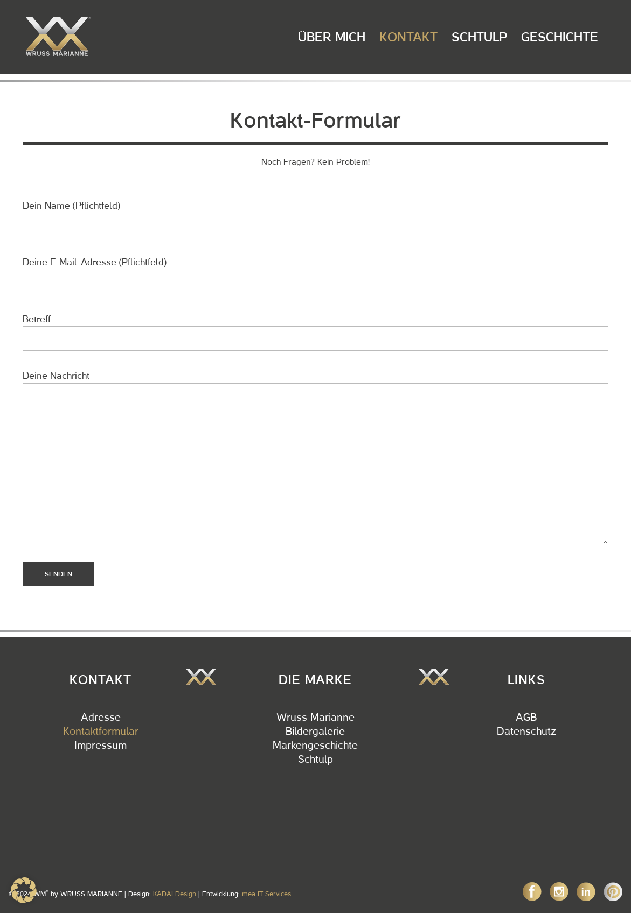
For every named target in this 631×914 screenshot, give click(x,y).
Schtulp (479, 37)
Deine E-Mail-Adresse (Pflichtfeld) (315, 275)
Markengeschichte (315, 745)
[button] (23, 890)
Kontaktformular (100, 731)
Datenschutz (526, 731)
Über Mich (331, 37)
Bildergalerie (315, 731)
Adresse (101, 717)
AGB (526, 717)
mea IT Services (266, 894)
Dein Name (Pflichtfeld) (315, 218)
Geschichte (559, 37)
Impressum (100, 745)
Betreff (315, 332)
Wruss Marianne (315, 717)
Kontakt (408, 37)
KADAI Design (174, 894)
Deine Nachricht (315, 457)
